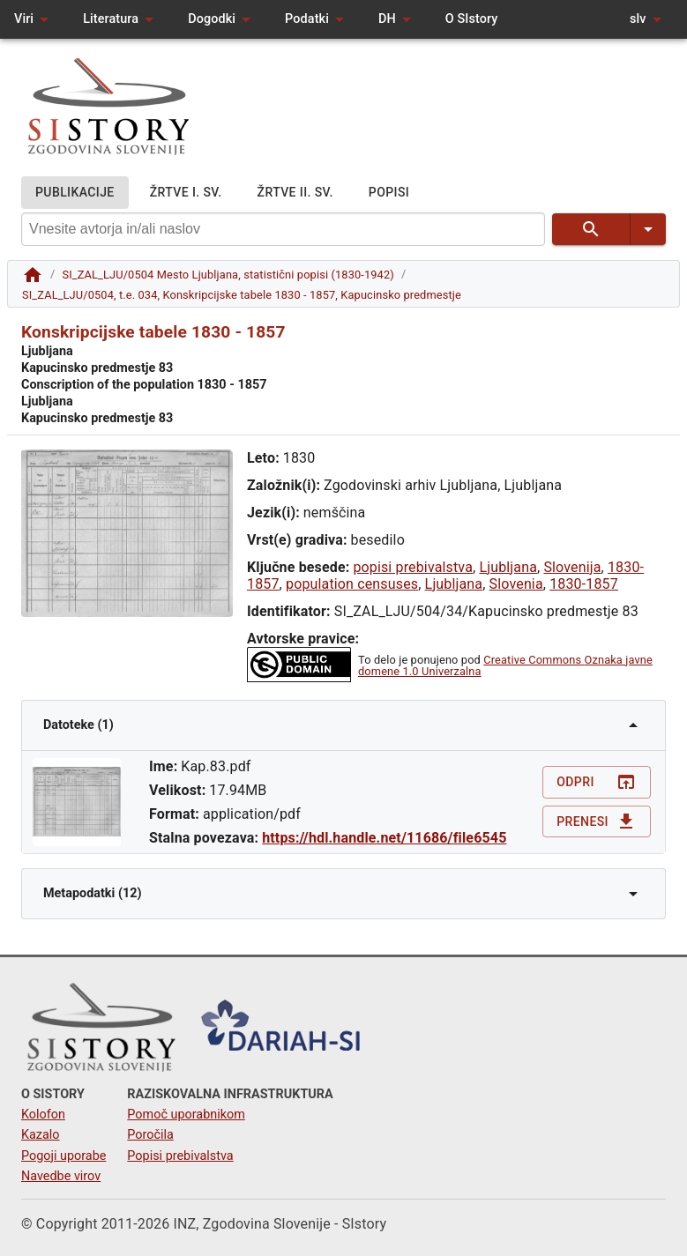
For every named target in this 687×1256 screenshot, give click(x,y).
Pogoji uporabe (63, 1155)
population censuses (352, 584)
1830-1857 (583, 584)
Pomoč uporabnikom (185, 1114)
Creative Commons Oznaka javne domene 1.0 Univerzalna (505, 665)
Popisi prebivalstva (180, 1155)
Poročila (150, 1134)
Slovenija (572, 567)
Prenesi (596, 821)
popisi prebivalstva (413, 567)
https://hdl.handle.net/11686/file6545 (384, 837)
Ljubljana (508, 567)
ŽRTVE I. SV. (186, 192)
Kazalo (40, 1134)
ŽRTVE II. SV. (295, 192)
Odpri (596, 782)
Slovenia (516, 584)
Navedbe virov (61, 1176)
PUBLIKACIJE (75, 192)
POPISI (389, 192)
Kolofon (43, 1114)
